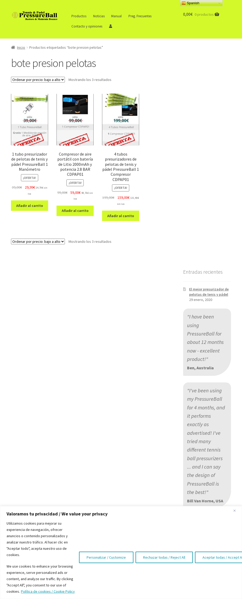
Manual (116, 16)
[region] (121, 552)
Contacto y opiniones (86, 26)
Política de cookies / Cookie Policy (48, 591)
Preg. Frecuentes (139, 16)
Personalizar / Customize (106, 557)
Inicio (21, 47)
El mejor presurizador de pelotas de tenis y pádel (209, 292)
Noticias (99, 16)
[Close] (236, 510)
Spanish (190, 3)
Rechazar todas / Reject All (164, 557)
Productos (78, 16)
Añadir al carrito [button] (29, 205)
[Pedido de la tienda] (38, 80)
